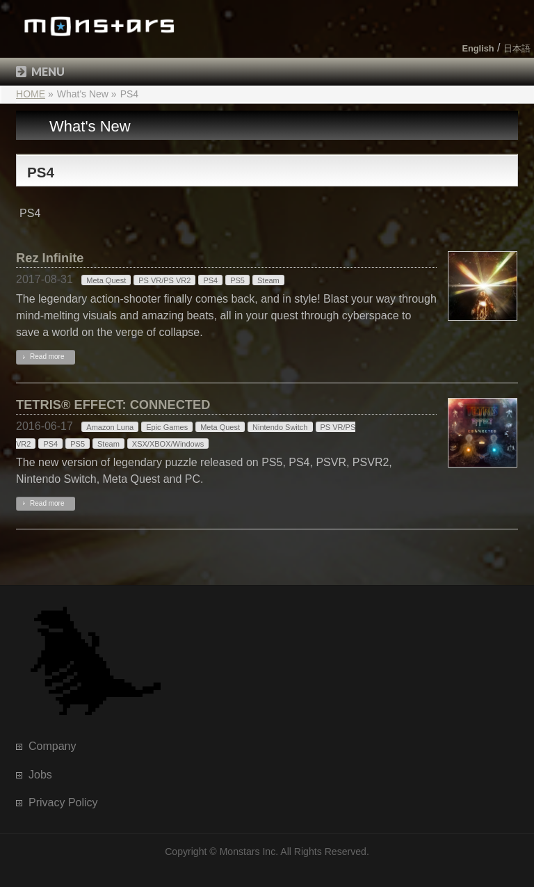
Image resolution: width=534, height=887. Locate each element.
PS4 (210, 280)
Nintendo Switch (280, 427)
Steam (268, 280)
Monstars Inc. (249, 851)
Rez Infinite (49, 257)
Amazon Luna (110, 427)
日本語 (517, 48)
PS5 (237, 280)
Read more (47, 356)
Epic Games (167, 427)
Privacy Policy (63, 802)
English (478, 48)
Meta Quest (106, 280)
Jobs (40, 775)
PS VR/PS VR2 (164, 280)
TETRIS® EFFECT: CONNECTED (113, 404)
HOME (30, 93)
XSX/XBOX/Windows (168, 444)
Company (52, 746)
